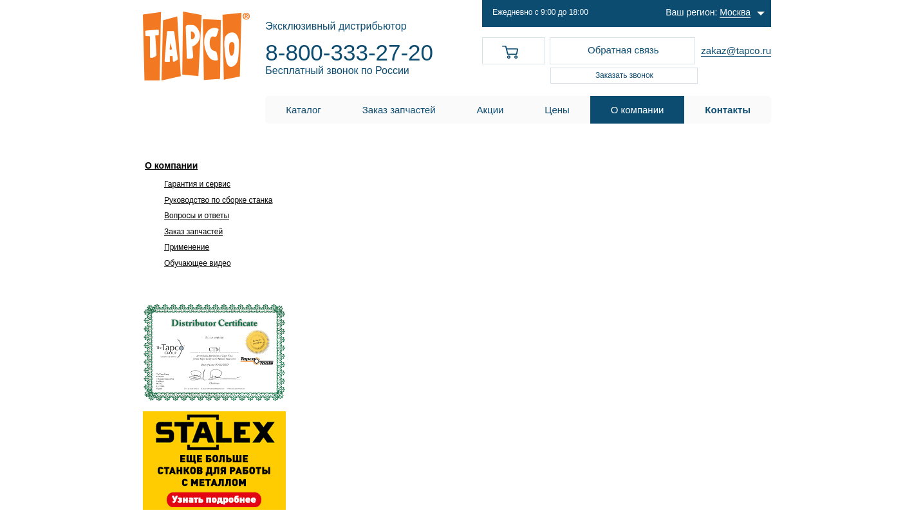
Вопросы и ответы (196, 215)
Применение (186, 247)
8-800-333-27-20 (349, 52)
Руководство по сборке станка (218, 200)
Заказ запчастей (193, 231)
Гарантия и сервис (197, 184)
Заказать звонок (624, 75)
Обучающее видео (197, 263)
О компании (171, 165)
